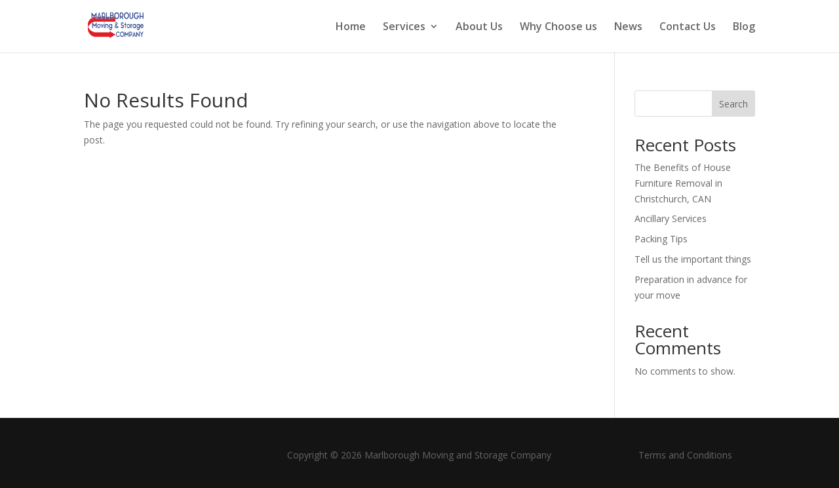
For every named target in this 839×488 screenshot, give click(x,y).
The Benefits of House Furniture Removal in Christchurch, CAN (682, 183)
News (628, 27)
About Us (479, 27)
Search (733, 104)
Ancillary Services (670, 218)
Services (404, 27)
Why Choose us (558, 27)
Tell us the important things (692, 259)
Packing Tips (661, 239)
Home (351, 27)
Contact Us (687, 27)
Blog (744, 27)
